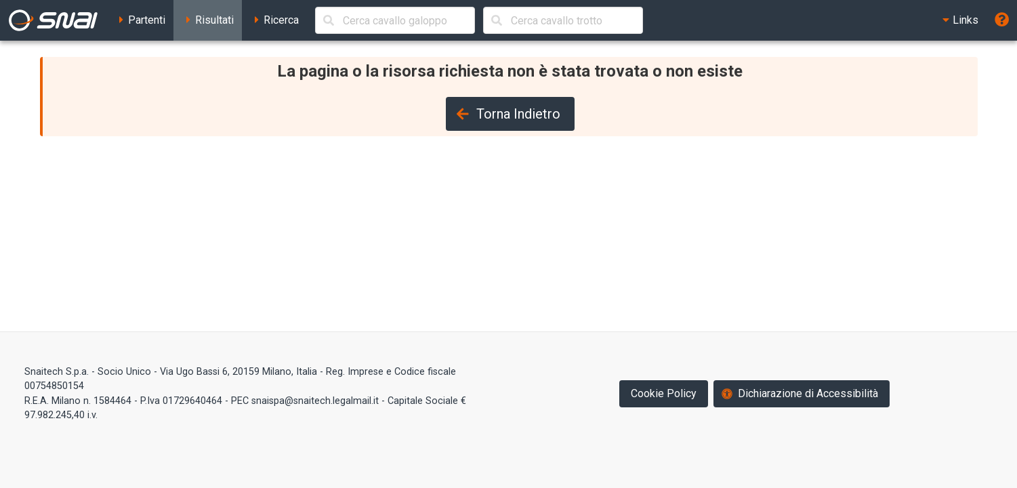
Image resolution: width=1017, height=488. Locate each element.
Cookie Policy (664, 393)
